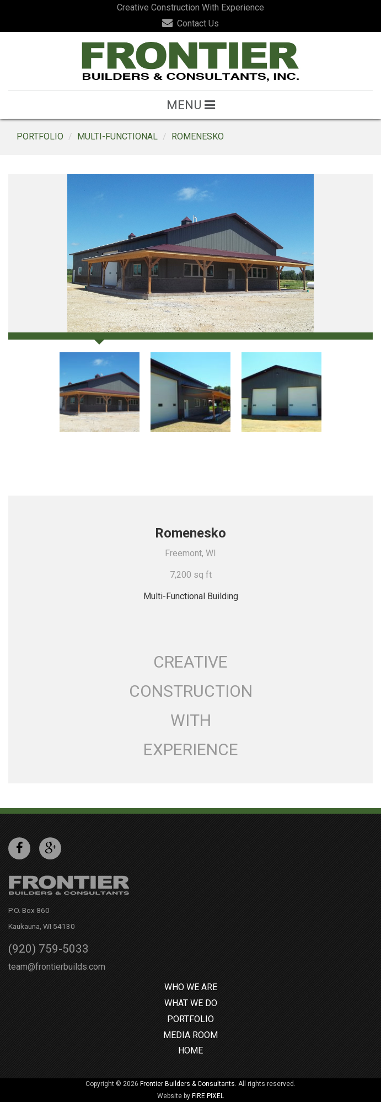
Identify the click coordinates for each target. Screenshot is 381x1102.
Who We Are (190, 987)
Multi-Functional (117, 136)
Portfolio (40, 136)
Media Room (190, 1035)
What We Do (190, 1003)
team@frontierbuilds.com (56, 966)
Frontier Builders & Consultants (187, 1084)
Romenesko (197, 136)
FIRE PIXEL (208, 1096)
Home (190, 1050)
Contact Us (190, 23)
